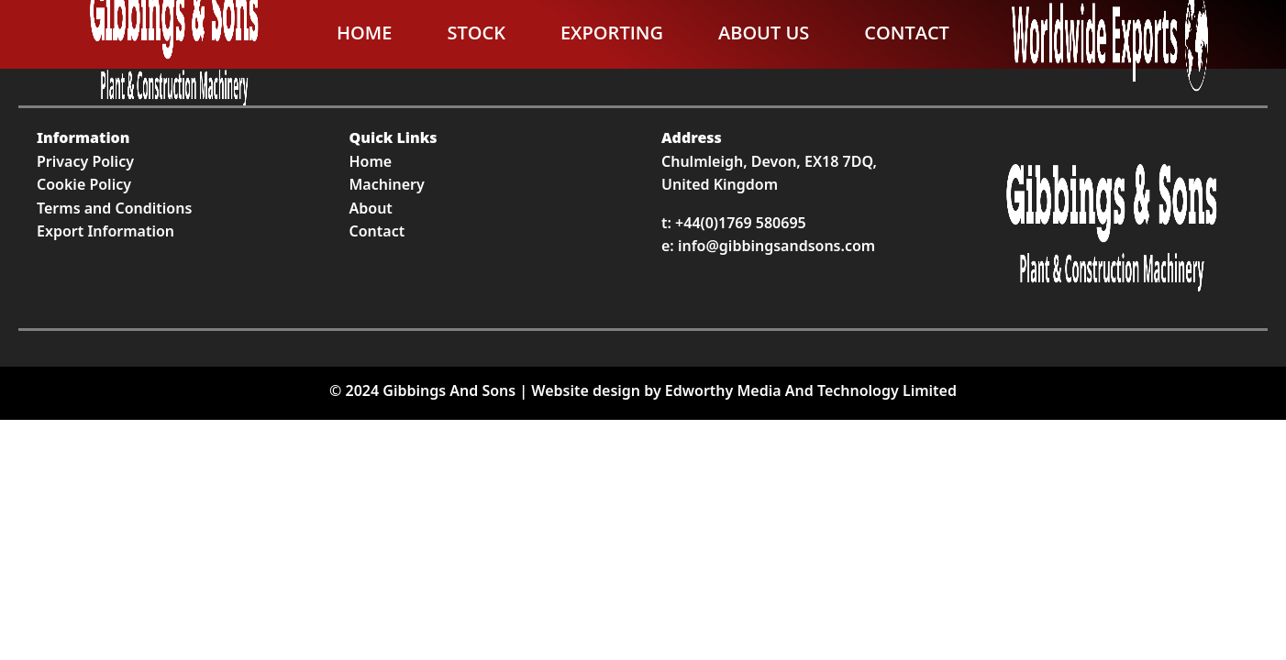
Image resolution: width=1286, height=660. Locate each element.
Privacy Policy (85, 161)
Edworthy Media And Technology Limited (811, 390)
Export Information (105, 231)
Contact (906, 32)
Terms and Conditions (114, 208)
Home (364, 32)
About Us (763, 32)
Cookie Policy (84, 184)
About (371, 208)
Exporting (611, 32)
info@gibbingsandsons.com (776, 246)
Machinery (387, 184)
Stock (475, 32)
